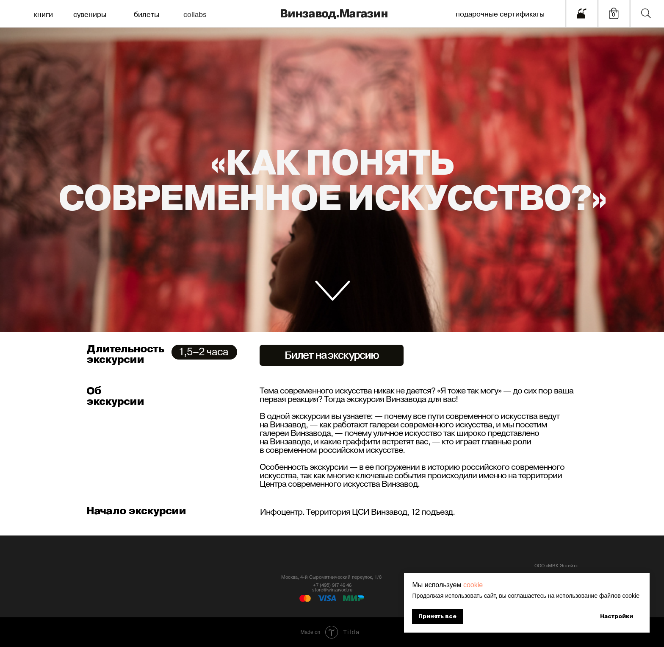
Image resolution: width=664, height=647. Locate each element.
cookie (473, 584)
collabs (195, 14)
